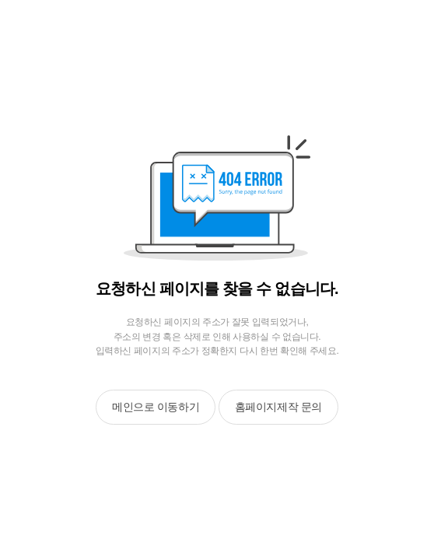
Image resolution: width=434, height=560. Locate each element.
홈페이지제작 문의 (278, 407)
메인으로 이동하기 (155, 407)
